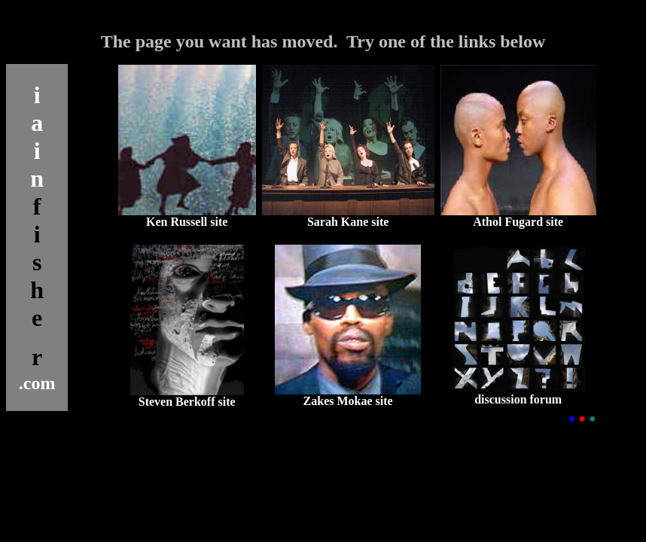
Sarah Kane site (348, 221)
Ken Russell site (186, 221)
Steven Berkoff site (187, 401)
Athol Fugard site (518, 221)
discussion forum (518, 399)
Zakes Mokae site (348, 400)
